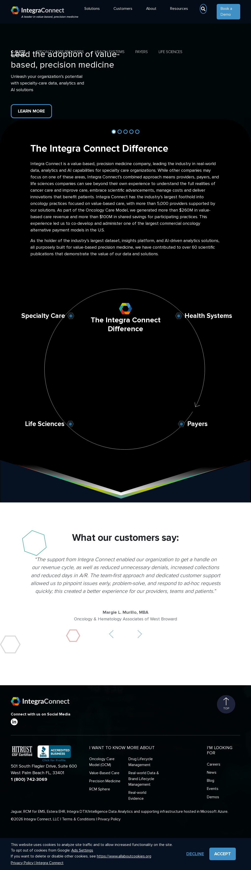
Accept (222, 853)
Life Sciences (170, 52)
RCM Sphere (99, 789)
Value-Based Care (104, 773)
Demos (213, 797)
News (211, 772)
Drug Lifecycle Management (140, 762)
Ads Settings (82, 850)
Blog (210, 780)
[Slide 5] (137, 131)
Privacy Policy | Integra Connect (37, 863)
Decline (195, 853)
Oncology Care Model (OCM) (101, 762)
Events (212, 788)
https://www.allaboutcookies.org (124, 856)
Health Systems (110, 52)
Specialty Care (43, 316)
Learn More (31, 111)
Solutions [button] (92, 8)
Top (226, 704)
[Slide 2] (119, 131)
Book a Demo (226, 11)
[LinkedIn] (14, 721)
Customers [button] (122, 8)
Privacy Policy (109, 819)
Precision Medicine (104, 781)
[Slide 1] (114, 131)
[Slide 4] (131, 131)
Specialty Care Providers (60, 52)
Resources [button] (179, 8)
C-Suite (18, 52)
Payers (141, 52)
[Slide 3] (125, 131)
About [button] (151, 8)
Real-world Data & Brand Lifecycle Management (143, 779)
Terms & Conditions (78, 819)
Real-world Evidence (137, 795)
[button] (111, 634)
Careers (213, 764)
